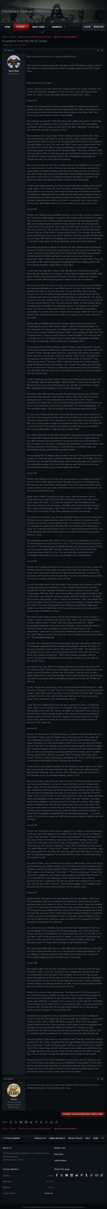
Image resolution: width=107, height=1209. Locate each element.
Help (87, 1138)
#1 (102, 50)
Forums (20, 27)
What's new (38, 27)
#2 (102, 1079)
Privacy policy (75, 1138)
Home (7, 27)
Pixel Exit (81, 1206)
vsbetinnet (48, 1192)
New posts (58, 1153)
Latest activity (60, 1158)
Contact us (40, 1138)
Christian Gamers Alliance (26, 11)
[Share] (98, 50)
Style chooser (11, 1138)
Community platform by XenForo (46, 1206)
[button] (27, 26)
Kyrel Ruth (8, 45)
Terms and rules (57, 1138)
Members (57, 27)
